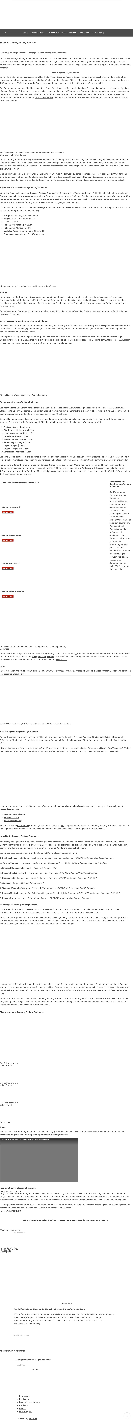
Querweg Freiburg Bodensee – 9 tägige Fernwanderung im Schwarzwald (33, 53)
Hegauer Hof (8, 878)
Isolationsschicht (11, 817)
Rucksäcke (41, 83)
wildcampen (92, 909)
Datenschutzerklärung (29, 1402)
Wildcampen (66, 174)
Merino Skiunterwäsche (13, 591)
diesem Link (61, 659)
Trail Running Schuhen (24, 829)
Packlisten (84, 33)
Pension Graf (8, 898)
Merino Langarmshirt (11, 507)
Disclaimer (24, 1399)
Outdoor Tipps (38, 33)
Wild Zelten (96, 984)
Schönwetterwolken (44, 97)
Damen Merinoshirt (11, 563)
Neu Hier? (98, 33)
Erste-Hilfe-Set (7, 809)
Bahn (53, 300)
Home (25, 33)
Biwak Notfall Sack (12, 820)
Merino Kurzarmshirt (11, 535)
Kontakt (22, 1408)
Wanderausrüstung (57, 33)
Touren (73, 33)
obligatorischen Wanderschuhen (78, 806)
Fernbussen (91, 300)
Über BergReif (25, 1411)
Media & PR (24, 1405)
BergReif (33, 1418)
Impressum (24, 1396)
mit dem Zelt (23, 825)
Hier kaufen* (8, 512)
